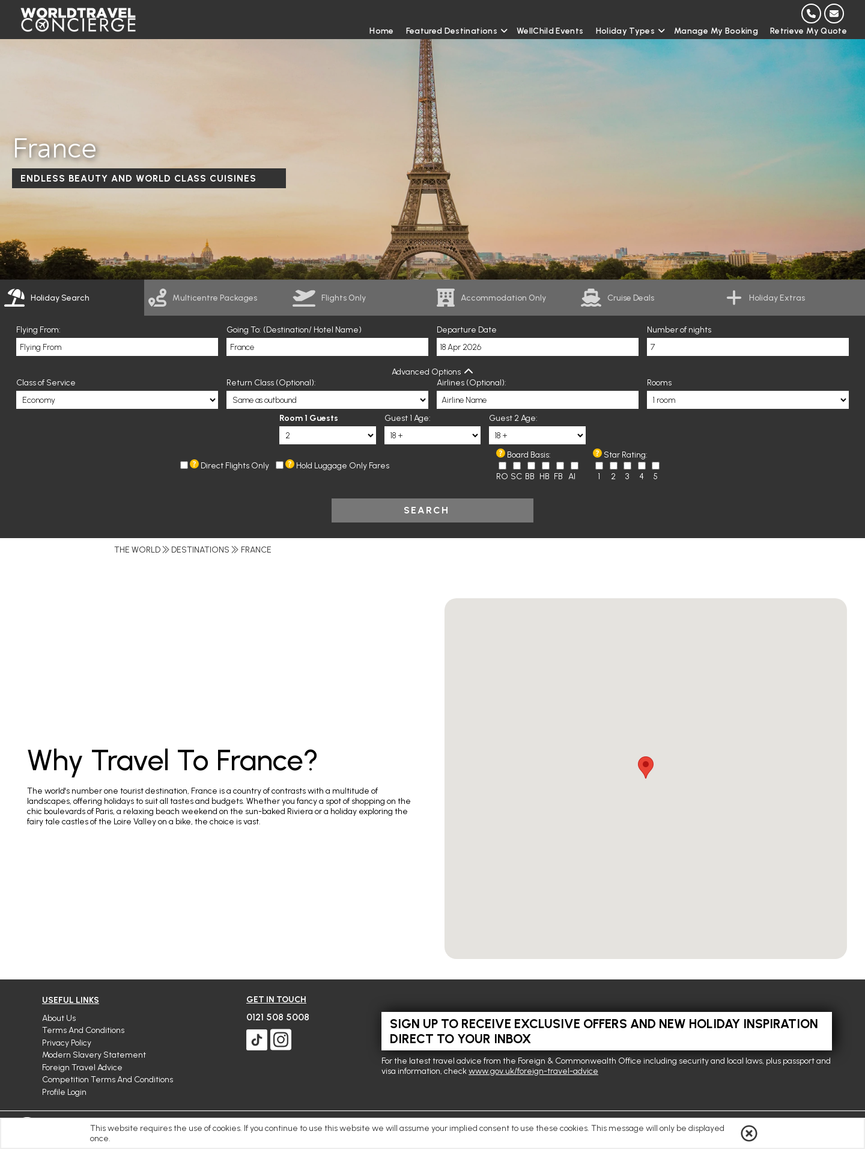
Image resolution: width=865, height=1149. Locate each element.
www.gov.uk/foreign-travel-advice (533, 1071)
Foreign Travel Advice (82, 1067)
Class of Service (46, 383)
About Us (59, 1018)
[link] (216, 298)
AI (571, 476)
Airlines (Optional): (471, 383)
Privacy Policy (66, 1043)
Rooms (659, 383)
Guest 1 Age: (407, 418)
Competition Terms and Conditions (107, 1079)
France (256, 550)
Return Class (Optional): (271, 383)
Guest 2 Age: (513, 418)
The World (137, 550)
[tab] (72, 298)
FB (558, 476)
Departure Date (467, 330)
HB (544, 476)
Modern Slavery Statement (94, 1055)
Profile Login (64, 1092)
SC (516, 476)
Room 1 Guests (308, 418)
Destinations (200, 550)
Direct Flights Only (235, 466)
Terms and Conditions (83, 1030)
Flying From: (38, 330)
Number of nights (679, 330)
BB (530, 476)
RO (502, 476)
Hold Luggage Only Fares (342, 466)
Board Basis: (529, 455)
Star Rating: (626, 455)
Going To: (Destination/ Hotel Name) (294, 330)
